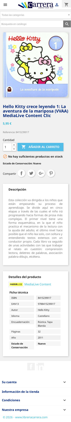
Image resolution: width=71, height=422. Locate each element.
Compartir (21, 173)
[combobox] (35, 14)
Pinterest (51, 173)
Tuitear (31, 173)
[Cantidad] (7, 147)
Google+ (41, 173)
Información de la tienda (20, 392)
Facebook (31, 366)
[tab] (17, 189)
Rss (40, 366)
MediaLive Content (37, 284)
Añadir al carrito (40, 147)
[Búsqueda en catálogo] (31, 24)
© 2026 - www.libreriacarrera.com (25, 417)
